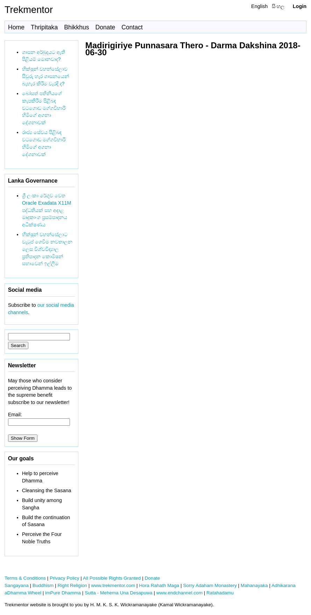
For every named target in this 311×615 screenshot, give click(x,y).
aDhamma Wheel (23, 592)
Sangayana (17, 585)
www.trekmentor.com (113, 585)
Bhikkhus (76, 27)
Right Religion (72, 585)
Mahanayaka (254, 585)
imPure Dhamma (63, 592)
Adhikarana (283, 585)
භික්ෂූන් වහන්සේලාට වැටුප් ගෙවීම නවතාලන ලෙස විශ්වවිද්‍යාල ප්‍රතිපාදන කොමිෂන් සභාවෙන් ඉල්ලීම (47, 249)
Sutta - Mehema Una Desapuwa (118, 592)
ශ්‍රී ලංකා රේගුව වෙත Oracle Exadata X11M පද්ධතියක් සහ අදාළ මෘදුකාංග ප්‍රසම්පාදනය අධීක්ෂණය (46, 210)
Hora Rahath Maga (159, 585)
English (259, 6)
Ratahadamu (220, 592)
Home (16, 27)
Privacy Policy (64, 578)
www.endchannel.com (179, 592)
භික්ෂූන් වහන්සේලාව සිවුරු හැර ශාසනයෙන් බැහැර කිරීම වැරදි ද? (45, 76)
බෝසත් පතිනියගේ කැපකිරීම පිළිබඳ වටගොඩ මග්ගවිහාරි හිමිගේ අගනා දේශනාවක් (43, 108)
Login (299, 6)
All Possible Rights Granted (112, 578)
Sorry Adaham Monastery (209, 585)
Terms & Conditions (25, 578)
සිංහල (278, 6)
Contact (132, 27)
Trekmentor (29, 9)
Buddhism (43, 585)
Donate (105, 27)
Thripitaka (44, 27)
